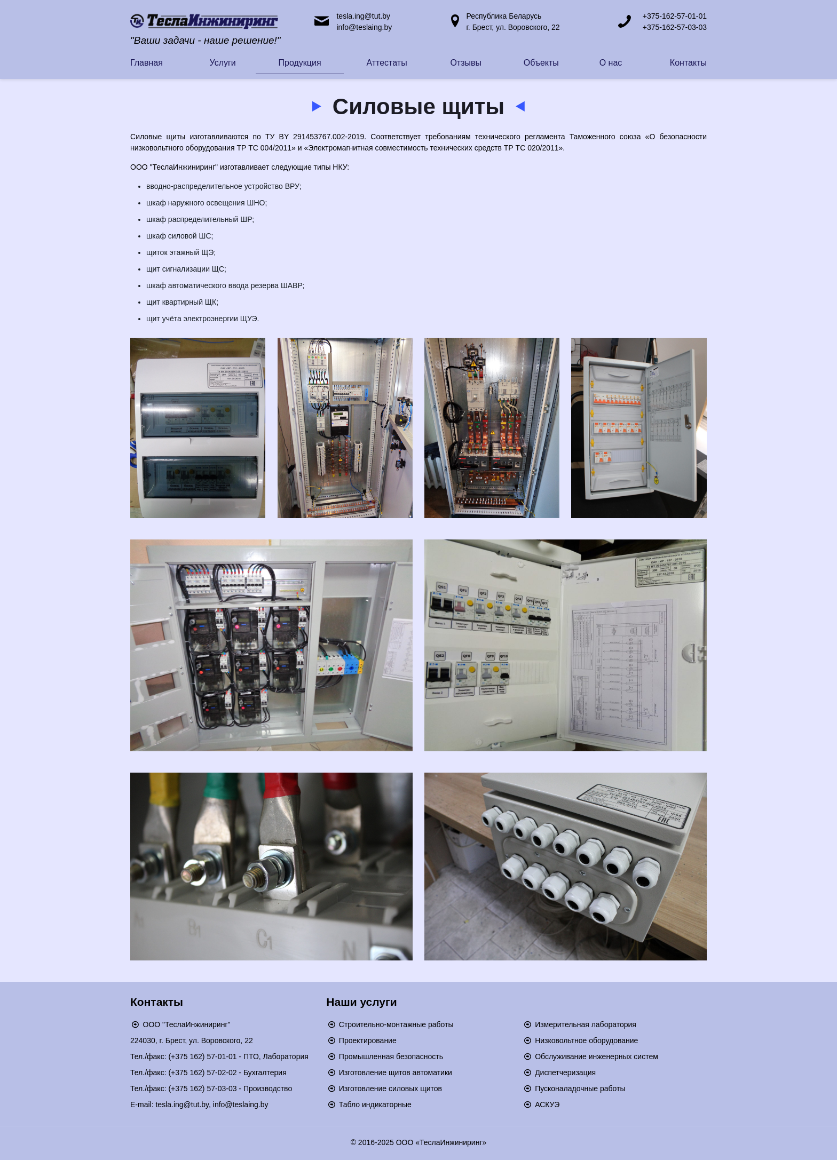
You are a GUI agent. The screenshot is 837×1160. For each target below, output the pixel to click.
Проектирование (368, 1040)
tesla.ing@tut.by (363, 16)
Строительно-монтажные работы (396, 1024)
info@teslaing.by (364, 27)
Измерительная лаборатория (585, 1024)
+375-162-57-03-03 (675, 27)
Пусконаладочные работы (580, 1088)
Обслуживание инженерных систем (596, 1056)
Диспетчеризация (565, 1072)
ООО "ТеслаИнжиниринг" (187, 1024)
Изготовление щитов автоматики (395, 1072)
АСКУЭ (547, 1104)
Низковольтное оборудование (586, 1040)
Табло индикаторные (375, 1104)
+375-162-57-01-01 (675, 16)
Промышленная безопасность (391, 1056)
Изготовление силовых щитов (390, 1088)
